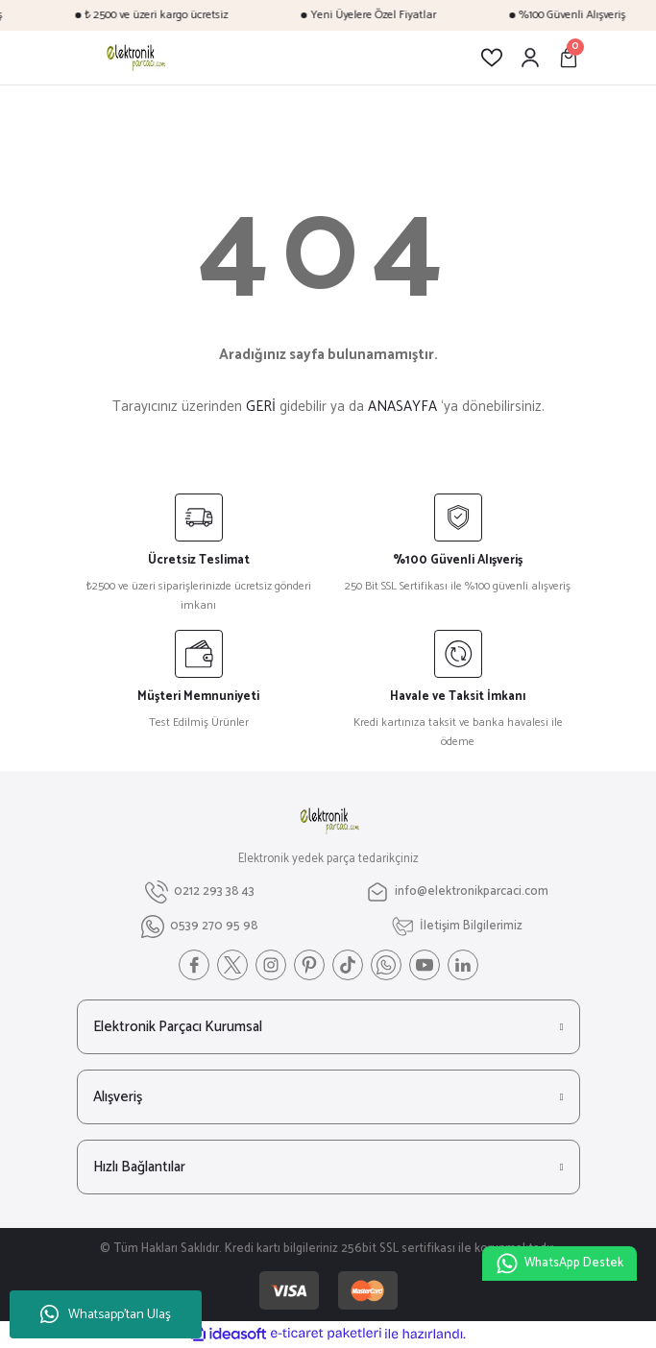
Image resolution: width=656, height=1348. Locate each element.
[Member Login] (530, 57)
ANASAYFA (402, 407)
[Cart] (568, 57)
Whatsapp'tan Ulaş (105, 1315)
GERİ (261, 407)
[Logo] (135, 57)
